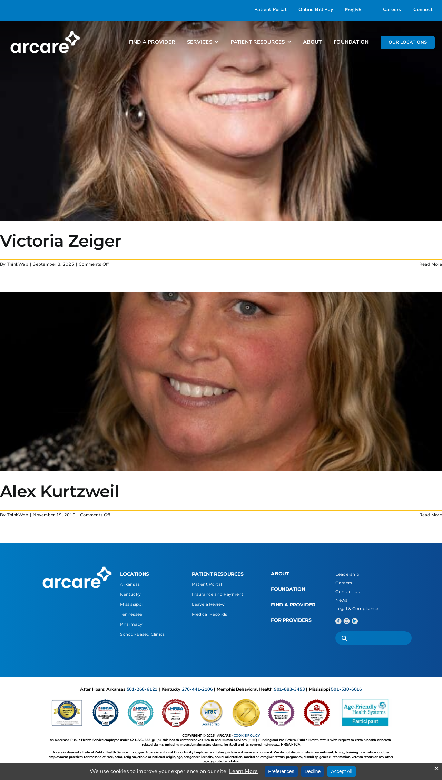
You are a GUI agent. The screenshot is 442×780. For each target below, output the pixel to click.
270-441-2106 (197, 689)
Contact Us (347, 591)
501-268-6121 (142, 689)
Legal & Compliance (356, 608)
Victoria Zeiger (60, 241)
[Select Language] (358, 9)
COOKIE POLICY (247, 735)
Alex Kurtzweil (59, 491)
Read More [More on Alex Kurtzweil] (430, 515)
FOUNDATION (288, 589)
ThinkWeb (17, 264)
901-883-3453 (289, 689)
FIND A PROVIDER (293, 605)
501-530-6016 (346, 689)
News (341, 600)
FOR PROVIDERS (291, 620)
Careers (343, 582)
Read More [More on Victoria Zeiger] (430, 264)
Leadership (347, 574)
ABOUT (280, 574)
